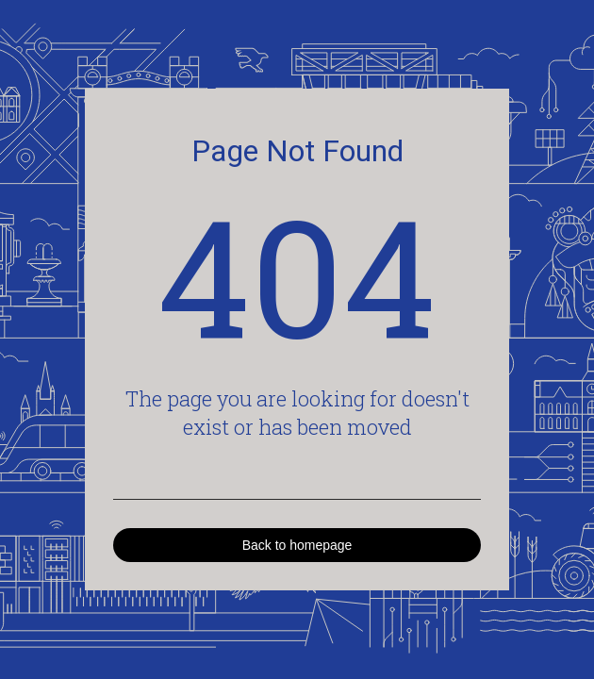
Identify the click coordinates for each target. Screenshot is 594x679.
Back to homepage (297, 545)
